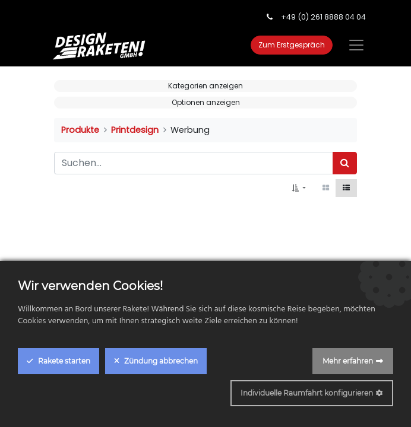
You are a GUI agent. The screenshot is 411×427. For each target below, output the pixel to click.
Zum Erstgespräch (291, 45)
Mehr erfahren (348, 360)
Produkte (80, 130)
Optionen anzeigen (206, 102)
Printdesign (135, 130)
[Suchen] (345, 163)
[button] (299, 188)
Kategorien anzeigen (205, 86)
